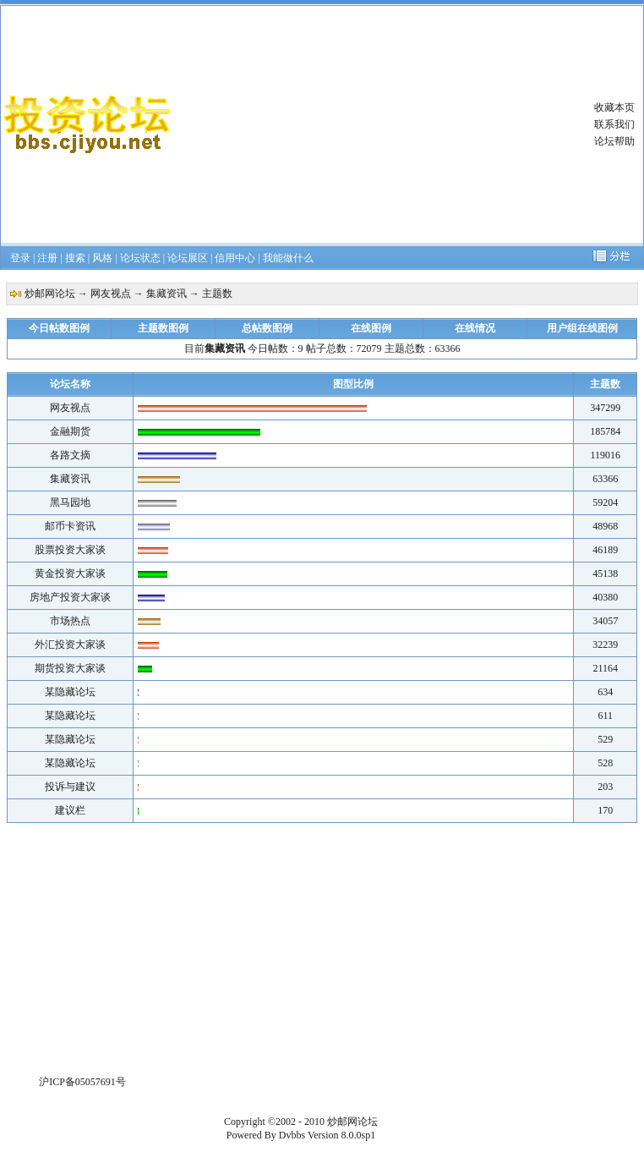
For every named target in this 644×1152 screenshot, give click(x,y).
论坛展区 (187, 258)
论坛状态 (140, 258)
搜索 (75, 258)
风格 (102, 258)
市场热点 (70, 621)
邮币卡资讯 (70, 526)
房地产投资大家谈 (70, 597)
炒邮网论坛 (50, 293)
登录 (20, 258)
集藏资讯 (166, 293)
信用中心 (235, 258)
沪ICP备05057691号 (82, 1082)
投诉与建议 (70, 787)
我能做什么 (288, 258)
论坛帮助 (614, 141)
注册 (47, 258)
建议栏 (70, 810)
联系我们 (614, 124)
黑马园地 (70, 502)
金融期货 (70, 431)
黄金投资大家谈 (70, 573)
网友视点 (110, 293)
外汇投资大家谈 (70, 644)
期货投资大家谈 (70, 668)
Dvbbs (292, 1135)
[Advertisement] (375, 124)
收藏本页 (614, 107)
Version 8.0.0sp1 (341, 1135)
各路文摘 (70, 455)
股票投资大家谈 (70, 550)
